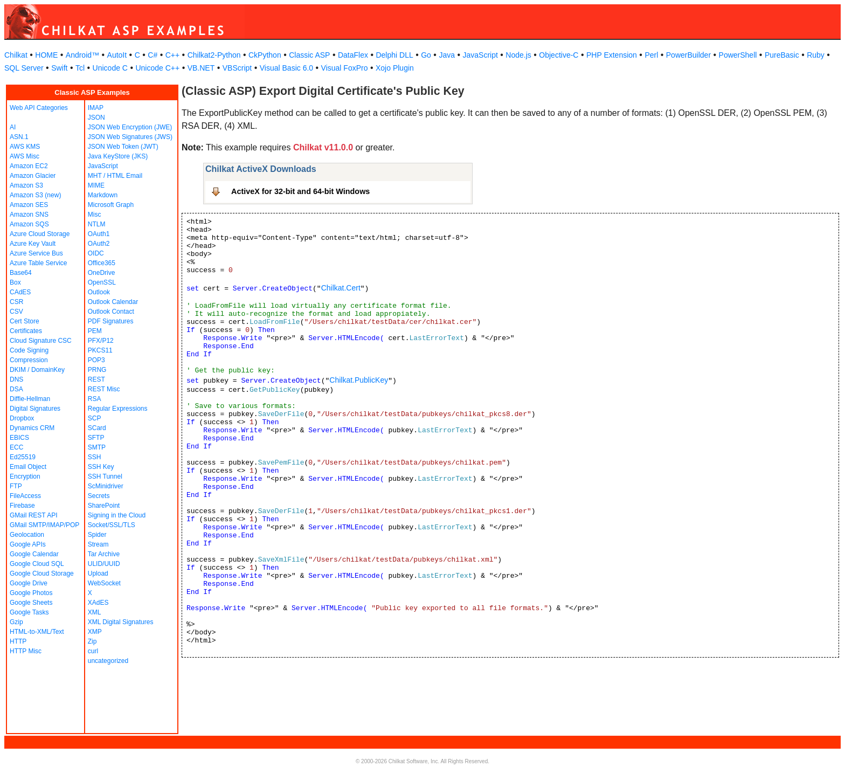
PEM (95, 331)
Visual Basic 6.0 (286, 68)
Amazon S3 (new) (35, 195)
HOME (46, 55)
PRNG (97, 370)
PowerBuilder (688, 55)
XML (94, 612)
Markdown (102, 195)
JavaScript (480, 55)
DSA (16, 389)
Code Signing (29, 350)
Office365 (101, 263)
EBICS (19, 437)
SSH (94, 457)
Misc (94, 214)
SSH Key (101, 467)
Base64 (21, 273)
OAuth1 (99, 234)
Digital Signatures (35, 408)
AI (13, 127)
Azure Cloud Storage (40, 234)
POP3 (96, 360)
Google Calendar (34, 554)
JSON (96, 117)
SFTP (96, 437)
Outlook (99, 292)
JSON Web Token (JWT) (123, 146)
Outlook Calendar (113, 302)
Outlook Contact (111, 311)
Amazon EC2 (29, 166)
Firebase (22, 505)
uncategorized (108, 661)
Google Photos (31, 593)
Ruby (816, 55)
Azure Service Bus (36, 253)
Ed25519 (23, 457)
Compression (29, 360)
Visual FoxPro (344, 68)
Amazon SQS (29, 224)
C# (152, 55)
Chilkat (15, 55)
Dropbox (22, 418)
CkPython (264, 55)
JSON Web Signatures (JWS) (130, 137)
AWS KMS (25, 146)
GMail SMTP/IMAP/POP (44, 525)
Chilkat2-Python (214, 55)
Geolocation (27, 534)
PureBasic (782, 55)
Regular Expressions (118, 408)
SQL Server (24, 68)
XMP (95, 631)
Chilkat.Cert (341, 288)
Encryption (25, 476)
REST (96, 379)
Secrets (99, 496)
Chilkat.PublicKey (358, 380)
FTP (16, 486)
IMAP (95, 108)
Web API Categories (39, 108)
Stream (98, 544)
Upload (98, 573)
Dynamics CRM (32, 428)
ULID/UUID (104, 564)
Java (447, 55)
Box (15, 282)
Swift (59, 68)
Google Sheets (31, 602)
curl (93, 651)
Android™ (82, 55)
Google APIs (28, 544)
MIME (96, 185)
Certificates (26, 331)
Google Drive (28, 583)
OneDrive (101, 273)
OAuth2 (99, 243)
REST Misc (104, 389)
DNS (16, 379)
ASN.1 (19, 137)
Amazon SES (29, 205)
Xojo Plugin (395, 68)
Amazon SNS (29, 214)
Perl (651, 55)
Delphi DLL (394, 55)
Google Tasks (29, 612)
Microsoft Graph (111, 205)
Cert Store (24, 321)
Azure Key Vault (33, 243)
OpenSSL (102, 282)
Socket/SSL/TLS (111, 525)
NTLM (97, 224)
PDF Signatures (111, 321)
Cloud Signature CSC (41, 340)
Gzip (16, 622)
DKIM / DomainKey (37, 370)
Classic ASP (309, 55)
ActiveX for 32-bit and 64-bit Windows (300, 191)
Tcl (80, 68)
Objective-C (558, 55)
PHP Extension (611, 55)
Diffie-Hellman (30, 399)
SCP (94, 418)
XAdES (98, 602)
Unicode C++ (157, 68)
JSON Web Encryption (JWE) (130, 127)
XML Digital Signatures (121, 622)
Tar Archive (104, 554)
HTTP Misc (25, 651)
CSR (16, 302)
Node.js (518, 55)
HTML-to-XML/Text (37, 631)
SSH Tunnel (105, 476)
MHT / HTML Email (115, 175)
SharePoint (104, 505)
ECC (16, 447)
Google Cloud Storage (42, 573)
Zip (92, 641)
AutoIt (117, 55)
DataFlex (353, 55)
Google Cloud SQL (37, 564)
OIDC (96, 253)
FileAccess (25, 496)
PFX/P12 (101, 340)
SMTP (97, 447)
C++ (172, 55)
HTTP (18, 641)
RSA (94, 399)
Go (426, 55)
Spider (97, 534)
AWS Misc (24, 156)
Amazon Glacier (33, 175)
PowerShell (738, 55)
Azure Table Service (38, 263)
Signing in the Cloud (117, 515)
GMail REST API (33, 515)
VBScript (237, 68)
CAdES (20, 292)
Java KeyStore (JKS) (118, 156)
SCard (97, 428)
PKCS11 (100, 350)
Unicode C (110, 68)
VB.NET (201, 68)
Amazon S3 (26, 185)
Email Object (28, 467)
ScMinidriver (105, 486)
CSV (16, 311)
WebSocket (104, 583)
